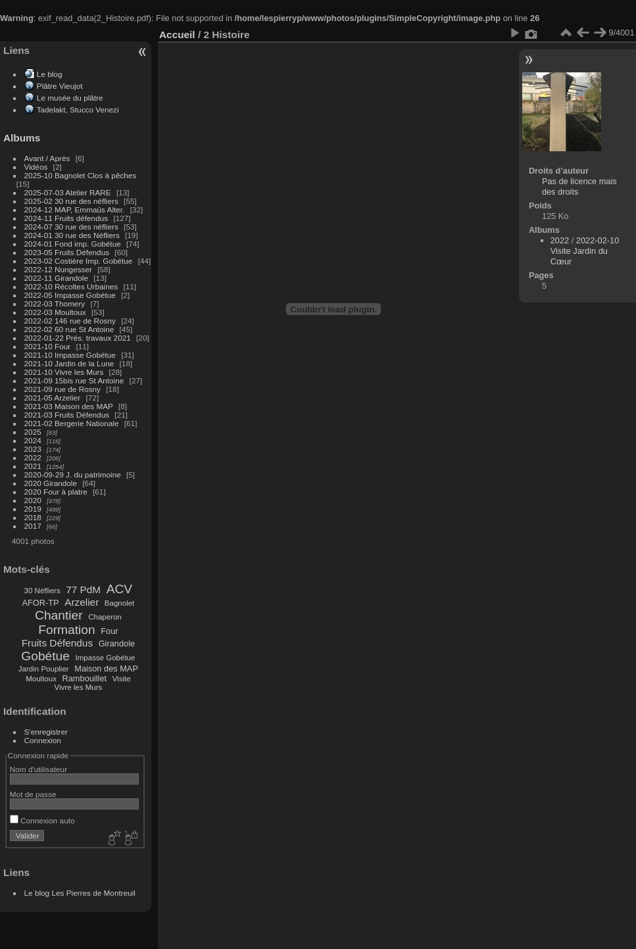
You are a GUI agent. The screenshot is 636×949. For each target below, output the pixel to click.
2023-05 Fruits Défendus (67, 252)
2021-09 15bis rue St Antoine (74, 380)
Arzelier (81, 602)
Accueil (177, 34)
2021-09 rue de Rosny (62, 389)
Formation (66, 630)
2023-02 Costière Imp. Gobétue (78, 260)
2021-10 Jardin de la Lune (69, 363)
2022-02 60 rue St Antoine (69, 329)
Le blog (49, 74)
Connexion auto (42, 820)
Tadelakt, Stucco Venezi (78, 109)
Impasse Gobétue (105, 658)
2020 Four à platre (55, 491)
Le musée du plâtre (70, 97)
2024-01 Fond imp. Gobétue (72, 243)
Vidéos (36, 166)
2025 (32, 431)
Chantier (59, 615)
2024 (32, 440)
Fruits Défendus (57, 642)
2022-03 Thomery (55, 303)
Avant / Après (47, 158)
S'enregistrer (46, 731)
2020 (32, 500)
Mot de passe (33, 794)
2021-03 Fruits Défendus (67, 414)
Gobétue (45, 656)
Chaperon (105, 617)
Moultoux (41, 679)
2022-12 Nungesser (58, 269)
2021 (32, 466)
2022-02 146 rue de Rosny (70, 320)
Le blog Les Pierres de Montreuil (79, 892)
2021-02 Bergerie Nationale (71, 423)
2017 (32, 526)
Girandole (117, 643)
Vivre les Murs (79, 687)
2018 (32, 517)
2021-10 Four (47, 346)
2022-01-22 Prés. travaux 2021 (77, 337)
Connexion (42, 740)
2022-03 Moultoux (55, 312)
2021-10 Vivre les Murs (64, 372)
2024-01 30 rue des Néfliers (73, 235)
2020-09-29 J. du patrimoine (72, 474)
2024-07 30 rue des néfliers (71, 226)
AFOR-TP (40, 603)
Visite (121, 679)
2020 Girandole (50, 483)
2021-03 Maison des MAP (68, 406)
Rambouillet (84, 678)
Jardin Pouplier (43, 669)
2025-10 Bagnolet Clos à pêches (80, 175)
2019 (32, 508)
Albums (21, 137)
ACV (119, 589)
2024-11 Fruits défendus (66, 218)
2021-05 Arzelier (52, 397)
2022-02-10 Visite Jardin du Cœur (585, 250)
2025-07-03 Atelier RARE (67, 192)
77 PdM (83, 589)
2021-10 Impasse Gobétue (70, 355)
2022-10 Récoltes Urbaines (71, 286)
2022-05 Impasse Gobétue (70, 295)
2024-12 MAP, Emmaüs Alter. (74, 209)
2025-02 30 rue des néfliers (71, 201)
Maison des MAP (106, 668)
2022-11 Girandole (56, 278)
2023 (32, 449)
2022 (32, 457)
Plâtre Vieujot (60, 86)
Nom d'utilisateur (38, 769)
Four (109, 631)
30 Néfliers (42, 591)
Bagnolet (119, 603)
